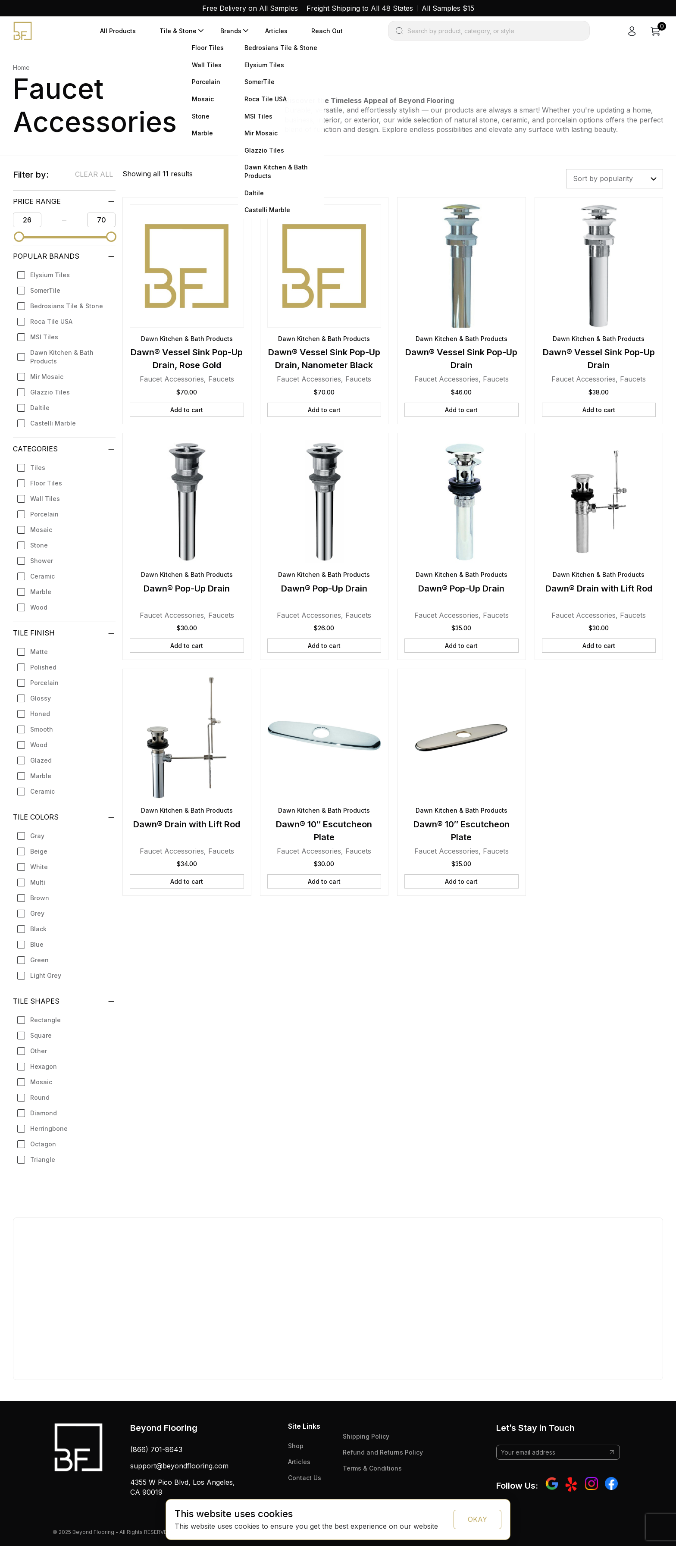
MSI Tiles (44, 337)
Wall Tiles (45, 498)
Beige (38, 851)
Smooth (41, 729)
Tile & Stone (178, 30)
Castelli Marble (53, 423)
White (39, 866)
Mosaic (41, 529)
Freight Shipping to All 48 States (360, 8)
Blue (37, 944)
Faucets (221, 379)
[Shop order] (614, 178)
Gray (37, 835)
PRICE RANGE (37, 201)
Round (40, 1097)
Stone (39, 545)
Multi (37, 882)
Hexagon (43, 1066)
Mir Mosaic (46, 376)
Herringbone (49, 1128)
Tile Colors (36, 817)
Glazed (41, 760)
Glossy (40, 698)
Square (41, 1035)
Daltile (40, 407)
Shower (41, 560)
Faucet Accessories (172, 379)
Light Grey (45, 975)
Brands (230, 30)
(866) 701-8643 (156, 1449)
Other (38, 1051)
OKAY (477, 1519)
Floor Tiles (46, 483)
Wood (38, 607)
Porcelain (44, 514)
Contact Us (304, 1477)
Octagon (43, 1144)
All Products (118, 30)
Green (39, 960)
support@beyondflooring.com (179, 1466)
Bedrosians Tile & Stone (66, 306)
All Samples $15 (448, 8)
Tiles (37, 467)
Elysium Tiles (50, 275)
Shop (296, 1445)
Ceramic (42, 576)
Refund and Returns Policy (383, 1452)
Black (38, 929)
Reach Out (327, 30)
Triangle (42, 1159)
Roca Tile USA (51, 321)
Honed (40, 713)
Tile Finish (34, 633)
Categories (35, 448)
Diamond (43, 1113)
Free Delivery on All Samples (250, 8)
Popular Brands (46, 256)
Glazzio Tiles (50, 392)
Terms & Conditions (372, 1468)
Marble (40, 591)
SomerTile (45, 290)
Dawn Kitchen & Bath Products (62, 357)
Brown (39, 897)
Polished (43, 667)
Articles (276, 30)
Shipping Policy (366, 1436)
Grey (37, 913)
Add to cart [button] (186, 409)
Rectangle (45, 1019)
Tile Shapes (36, 1001)
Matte (39, 651)
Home (21, 67)
